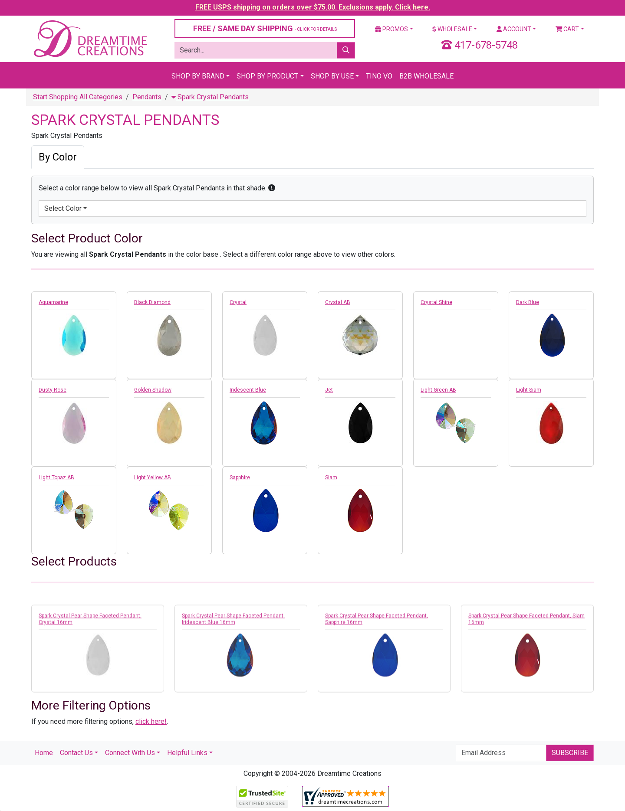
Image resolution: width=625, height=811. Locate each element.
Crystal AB (337, 302)
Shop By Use (332, 76)
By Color (58, 157)
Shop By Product (267, 76)
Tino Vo (379, 76)
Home (44, 753)
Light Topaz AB (56, 477)
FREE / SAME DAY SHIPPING (265, 28)
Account (514, 29)
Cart (567, 29)
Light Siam (528, 390)
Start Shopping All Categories (77, 97)
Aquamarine (53, 302)
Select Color (63, 208)
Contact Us (76, 753)
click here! (151, 721)
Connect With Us (130, 753)
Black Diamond (152, 302)
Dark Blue (527, 302)
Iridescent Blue (248, 390)
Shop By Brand (197, 76)
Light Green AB (438, 390)
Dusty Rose (52, 390)
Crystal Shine (436, 302)
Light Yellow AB (152, 477)
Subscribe (570, 753)
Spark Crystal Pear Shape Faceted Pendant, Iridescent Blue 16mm (233, 623)
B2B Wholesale (426, 76)
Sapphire (240, 477)
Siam (331, 477)
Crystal (238, 302)
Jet (329, 390)
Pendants (146, 97)
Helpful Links (187, 753)
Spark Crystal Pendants (210, 97)
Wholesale (452, 29)
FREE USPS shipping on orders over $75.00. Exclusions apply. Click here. (312, 7)
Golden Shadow (152, 390)
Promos (391, 29)
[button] (271, 188)
